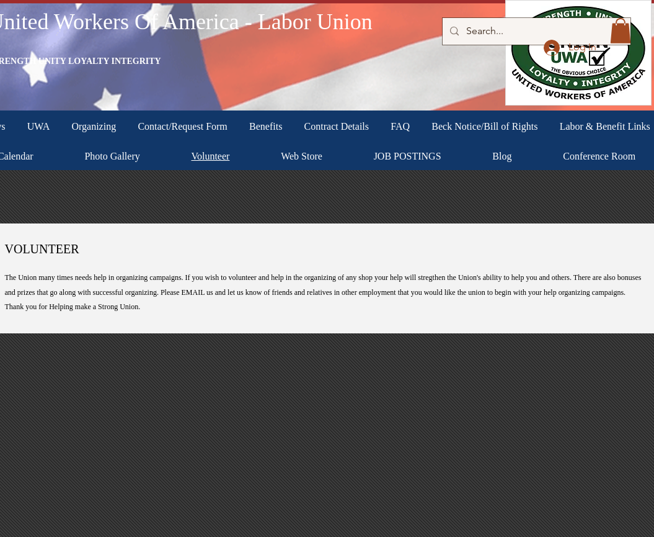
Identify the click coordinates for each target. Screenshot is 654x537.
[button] (620, 30)
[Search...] (535, 31)
